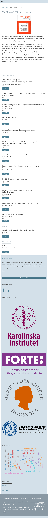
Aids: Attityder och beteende (12, 214)
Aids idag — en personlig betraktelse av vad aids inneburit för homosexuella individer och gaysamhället (22, 130)
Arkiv (6, 7)
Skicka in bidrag (24, 278)
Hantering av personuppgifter (11, 509)
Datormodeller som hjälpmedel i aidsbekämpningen (21, 203)
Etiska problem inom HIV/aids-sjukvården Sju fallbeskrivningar (18, 191)
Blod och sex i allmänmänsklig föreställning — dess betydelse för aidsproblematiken (20, 143)
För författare (5, 488)
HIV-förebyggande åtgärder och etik (15, 179)
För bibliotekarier (6, 490)
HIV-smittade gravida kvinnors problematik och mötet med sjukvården (23, 105)
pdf (6, 88)
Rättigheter (23, 509)
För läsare (4, 485)
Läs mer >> (5, 271)
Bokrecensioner (8, 246)
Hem (3, 7)
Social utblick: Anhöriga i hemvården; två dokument (21, 230)
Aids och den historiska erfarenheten (15, 155)
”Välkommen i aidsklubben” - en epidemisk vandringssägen (23, 93)
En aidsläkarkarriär (9, 118)
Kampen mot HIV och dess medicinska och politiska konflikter (20, 167)
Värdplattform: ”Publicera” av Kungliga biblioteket (16, 507)
